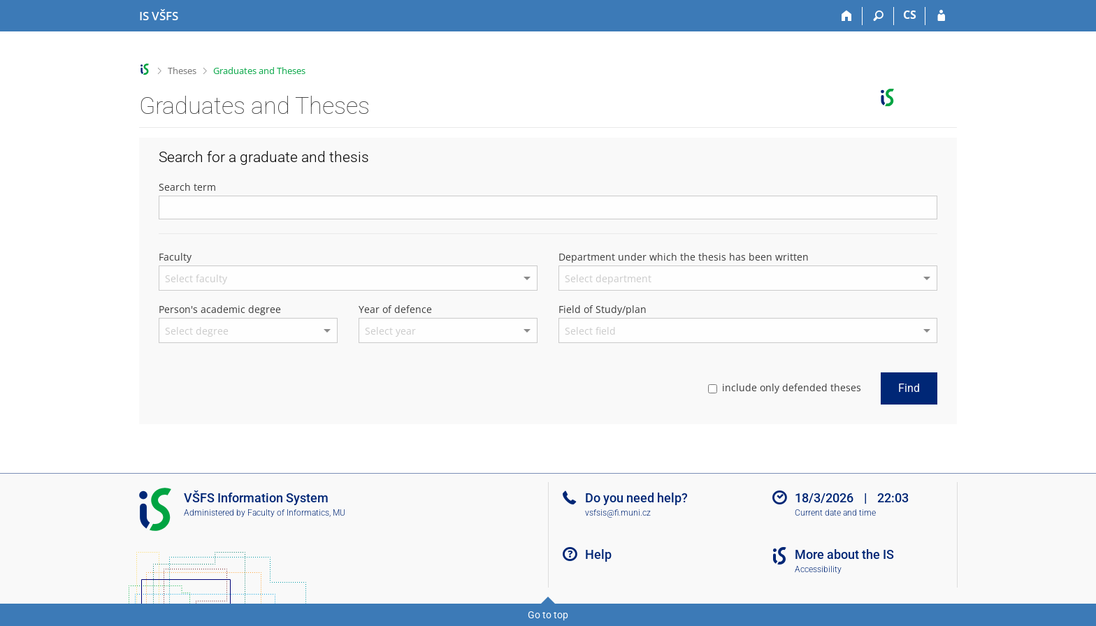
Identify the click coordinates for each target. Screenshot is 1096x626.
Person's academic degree (220, 309)
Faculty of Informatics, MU (296, 513)
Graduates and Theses (259, 70)
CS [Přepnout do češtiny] (909, 14)
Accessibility (818, 569)
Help (598, 554)
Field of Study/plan (602, 309)
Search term (187, 187)
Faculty (175, 256)
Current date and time (835, 513)
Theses (182, 70)
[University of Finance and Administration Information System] (158, 16)
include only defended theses (784, 387)
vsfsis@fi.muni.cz (618, 513)
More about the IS (844, 554)
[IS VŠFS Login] (941, 16)
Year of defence (395, 309)
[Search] (878, 16)
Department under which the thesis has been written (683, 256)
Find (909, 388)
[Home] (847, 16)
